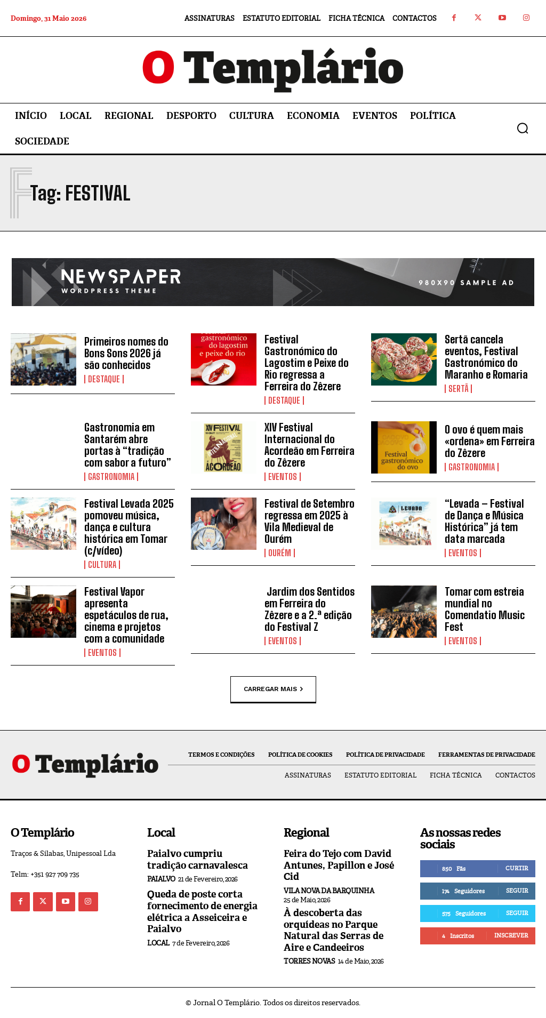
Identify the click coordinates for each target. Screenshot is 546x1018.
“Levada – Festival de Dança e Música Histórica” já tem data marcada (484, 521)
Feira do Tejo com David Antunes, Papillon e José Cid (339, 865)
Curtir (516, 868)
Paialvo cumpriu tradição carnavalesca (197, 859)
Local (158, 943)
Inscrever (511, 935)
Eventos (282, 476)
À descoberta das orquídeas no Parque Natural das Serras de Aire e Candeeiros (333, 930)
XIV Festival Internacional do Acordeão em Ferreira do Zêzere (309, 445)
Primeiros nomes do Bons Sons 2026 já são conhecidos (126, 353)
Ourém (279, 553)
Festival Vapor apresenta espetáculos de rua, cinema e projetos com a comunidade (126, 615)
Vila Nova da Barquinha (329, 890)
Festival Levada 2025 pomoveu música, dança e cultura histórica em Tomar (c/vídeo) (129, 527)
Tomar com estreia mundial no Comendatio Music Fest (485, 609)
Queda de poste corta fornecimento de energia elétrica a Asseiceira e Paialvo (202, 911)
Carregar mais (273, 689)
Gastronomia (111, 476)
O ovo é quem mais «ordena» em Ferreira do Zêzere (490, 441)
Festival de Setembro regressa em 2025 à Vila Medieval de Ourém (309, 521)
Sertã (458, 388)
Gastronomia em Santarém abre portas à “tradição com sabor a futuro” (127, 445)
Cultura (102, 564)
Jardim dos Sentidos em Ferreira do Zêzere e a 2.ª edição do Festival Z (309, 609)
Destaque (104, 379)
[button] (522, 128)
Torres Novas (309, 961)
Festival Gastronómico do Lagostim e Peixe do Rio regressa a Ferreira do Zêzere (306, 362)
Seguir (517, 890)
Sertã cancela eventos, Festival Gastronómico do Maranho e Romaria (486, 357)
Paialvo (161, 879)
